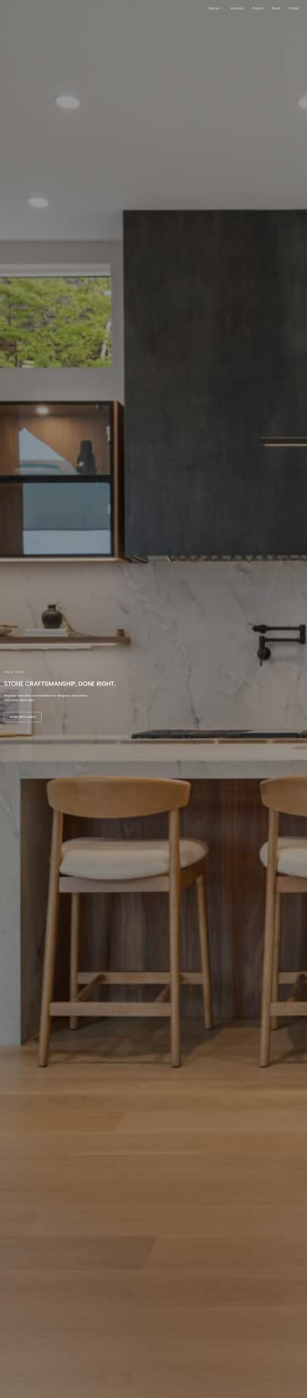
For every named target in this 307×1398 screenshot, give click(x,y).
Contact (293, 8)
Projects (258, 8)
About (276, 8)
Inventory (237, 8)
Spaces (215, 8)
